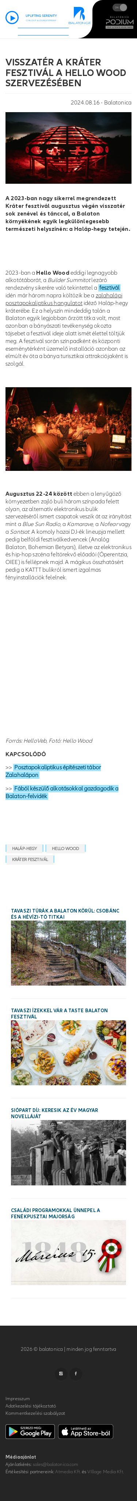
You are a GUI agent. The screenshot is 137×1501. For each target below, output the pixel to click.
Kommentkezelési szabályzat (35, 1413)
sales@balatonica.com (56, 1464)
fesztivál (109, 288)
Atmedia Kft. (68, 1472)
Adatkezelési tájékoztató (30, 1406)
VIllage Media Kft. (105, 1472)
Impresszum (17, 1399)
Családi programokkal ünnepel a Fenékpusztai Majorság (55, 1214)
